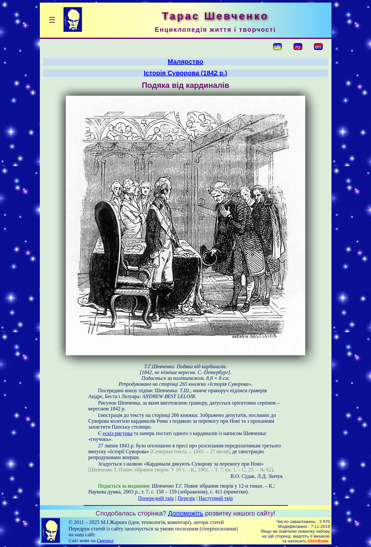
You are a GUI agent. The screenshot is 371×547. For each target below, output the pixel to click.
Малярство (185, 61)
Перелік (186, 498)
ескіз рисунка (118, 433)
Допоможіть (185, 513)
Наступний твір (216, 498)
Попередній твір (156, 498)
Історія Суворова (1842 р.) (185, 73)
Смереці (105, 540)
